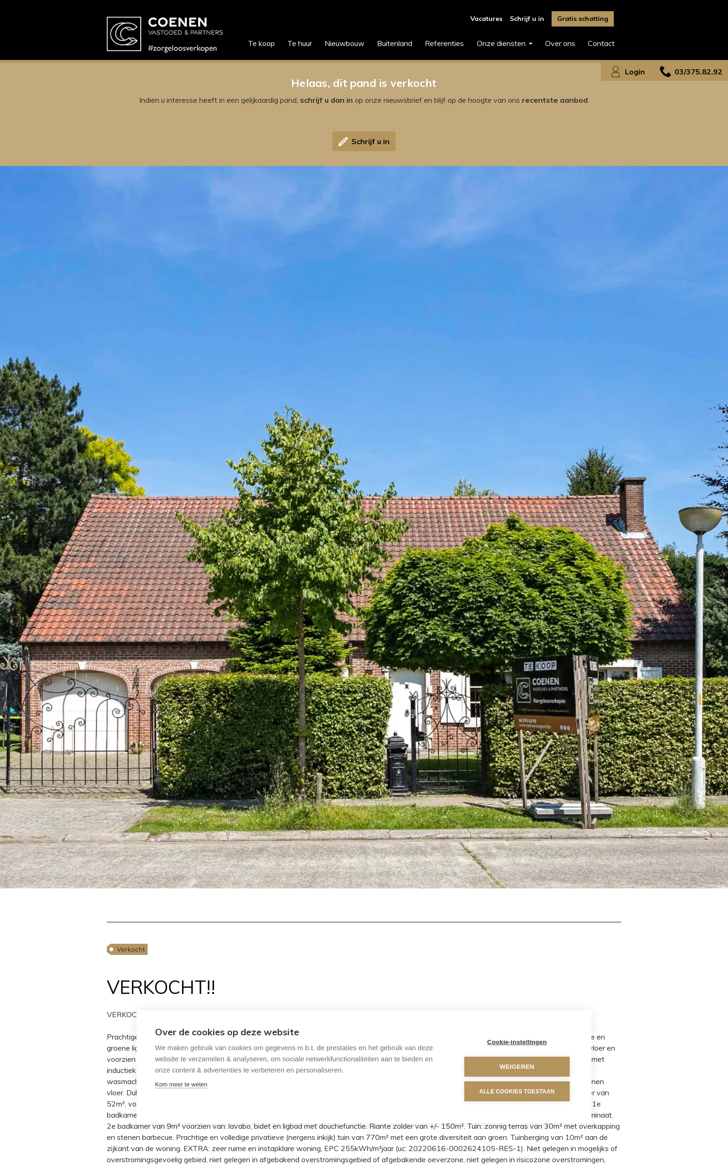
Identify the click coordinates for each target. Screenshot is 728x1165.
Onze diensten (502, 43)
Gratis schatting (582, 18)
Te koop (261, 43)
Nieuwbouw (344, 43)
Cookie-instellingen (516, 1042)
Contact (601, 43)
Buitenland (394, 43)
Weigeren (517, 1066)
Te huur (299, 43)
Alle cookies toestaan (516, 1091)
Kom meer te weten (181, 1084)
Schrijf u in (527, 18)
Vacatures (486, 18)
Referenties (444, 43)
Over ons (560, 43)
